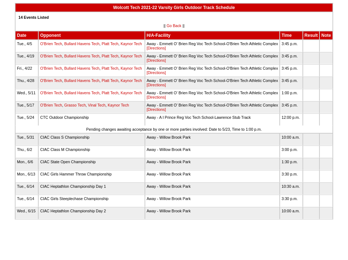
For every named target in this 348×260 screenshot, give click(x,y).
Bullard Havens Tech (82, 44)
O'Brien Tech (51, 44)
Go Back (174, 25)
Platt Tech (110, 44)
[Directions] (156, 48)
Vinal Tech (97, 105)
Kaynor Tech (131, 44)
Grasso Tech (75, 105)
